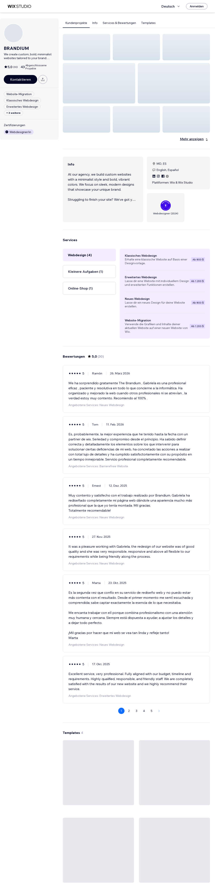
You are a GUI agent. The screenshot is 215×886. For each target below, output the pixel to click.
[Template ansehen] (98, 723)
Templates (148, 23)
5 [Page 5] (151, 645)
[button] (86, 47)
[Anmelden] (196, 6)
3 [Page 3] (136, 645)
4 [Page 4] (144, 645)
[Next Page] (159, 645)
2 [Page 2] (129, 645)
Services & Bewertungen (119, 23)
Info (95, 23)
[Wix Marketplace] (19, 6)
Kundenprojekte (76, 23)
